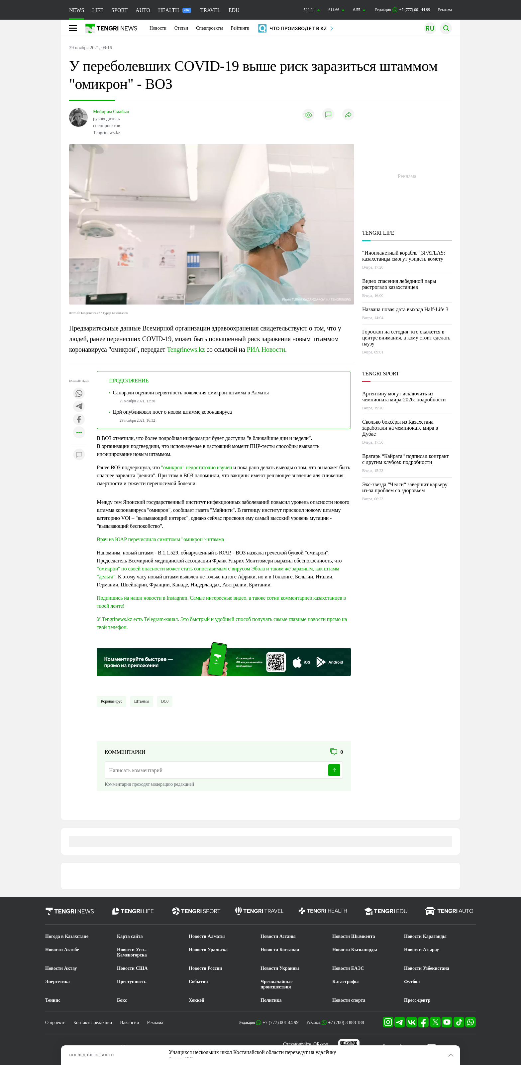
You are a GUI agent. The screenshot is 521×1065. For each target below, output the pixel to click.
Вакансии (129, 1022)
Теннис (52, 1000)
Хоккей (196, 1000)
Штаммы (141, 701)
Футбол (412, 981)
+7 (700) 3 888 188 (346, 1022)
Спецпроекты (209, 28)
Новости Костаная (279, 949)
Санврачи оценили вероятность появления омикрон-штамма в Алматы (191, 392)
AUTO (143, 10)
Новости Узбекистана (426, 968)
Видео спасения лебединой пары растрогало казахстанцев (399, 284)
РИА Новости (266, 349)
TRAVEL (210, 10)
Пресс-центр (417, 1000)
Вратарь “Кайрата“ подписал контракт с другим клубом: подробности (405, 459)
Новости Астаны (278, 936)
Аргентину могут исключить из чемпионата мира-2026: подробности (404, 396)
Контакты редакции (92, 1022)
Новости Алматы (207, 936)
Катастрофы (345, 981)
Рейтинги (240, 28)
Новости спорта (348, 1000)
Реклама (445, 9)
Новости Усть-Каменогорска (132, 952)
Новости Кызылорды (354, 949)
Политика (270, 1000)
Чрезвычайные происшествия (276, 984)
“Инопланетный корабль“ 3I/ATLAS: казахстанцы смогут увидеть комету (403, 256)
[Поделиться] (348, 114)
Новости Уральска (208, 949)
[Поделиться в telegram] (79, 406)
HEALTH (174, 10)
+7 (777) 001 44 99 (280, 1022)
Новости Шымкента (353, 936)
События (198, 981)
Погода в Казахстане (66, 936)
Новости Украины (279, 968)
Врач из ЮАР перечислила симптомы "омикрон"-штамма (160, 539)
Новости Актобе (62, 949)
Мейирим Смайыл (111, 111)
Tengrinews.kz (186, 349)
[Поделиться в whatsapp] (79, 393)
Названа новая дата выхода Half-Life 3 (405, 309)
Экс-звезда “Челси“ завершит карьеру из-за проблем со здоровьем (405, 487)
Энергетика (57, 981)
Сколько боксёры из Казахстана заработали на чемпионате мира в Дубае (400, 428)
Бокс (122, 1000)
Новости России (205, 968)
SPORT (119, 10)
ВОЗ (164, 701)
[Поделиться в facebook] (79, 419)
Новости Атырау (421, 949)
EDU (234, 10)
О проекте (55, 1022)
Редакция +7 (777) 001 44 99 (402, 9)
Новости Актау (61, 968)
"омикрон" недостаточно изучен (196, 467)
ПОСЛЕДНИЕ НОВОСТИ (91, 1055)
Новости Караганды (425, 936)
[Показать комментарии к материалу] (79, 454)
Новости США (132, 968)
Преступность (132, 981)
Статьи (181, 28)
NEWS (76, 10)
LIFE (97, 10)
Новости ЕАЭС (348, 968)
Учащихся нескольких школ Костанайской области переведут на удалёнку (252, 1052)
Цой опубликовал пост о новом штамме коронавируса (172, 412)
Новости (158, 28)
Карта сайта (130, 936)
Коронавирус (111, 701)
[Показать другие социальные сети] (79, 432)
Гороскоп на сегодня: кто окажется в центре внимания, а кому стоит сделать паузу (406, 337)
